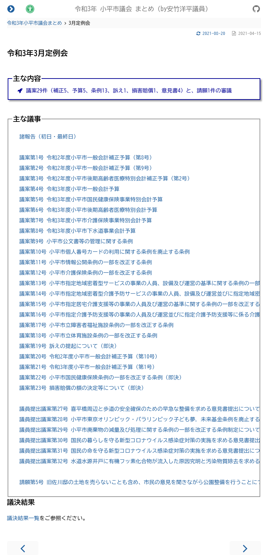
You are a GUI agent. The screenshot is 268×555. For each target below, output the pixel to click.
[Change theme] (30, 8)
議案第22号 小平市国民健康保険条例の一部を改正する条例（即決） (101, 377)
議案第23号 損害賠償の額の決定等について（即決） (82, 388)
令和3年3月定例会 (37, 53)
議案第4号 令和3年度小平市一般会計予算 (69, 189)
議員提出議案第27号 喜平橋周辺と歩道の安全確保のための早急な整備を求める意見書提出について (139, 409)
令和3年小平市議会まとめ (34, 23)
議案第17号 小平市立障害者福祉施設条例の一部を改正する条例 (96, 325)
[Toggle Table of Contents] (11, 8)
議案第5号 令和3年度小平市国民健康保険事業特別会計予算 (91, 199)
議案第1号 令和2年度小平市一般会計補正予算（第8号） (87, 157)
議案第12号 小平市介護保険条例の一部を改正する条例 (85, 272)
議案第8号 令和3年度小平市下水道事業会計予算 (77, 231)
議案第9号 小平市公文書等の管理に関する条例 (76, 241)
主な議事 (27, 119)
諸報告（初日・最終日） (49, 136)
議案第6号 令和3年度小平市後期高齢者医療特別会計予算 (88, 210)
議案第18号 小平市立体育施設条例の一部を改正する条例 (88, 335)
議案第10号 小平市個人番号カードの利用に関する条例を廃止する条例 (104, 251)
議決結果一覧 (23, 518)
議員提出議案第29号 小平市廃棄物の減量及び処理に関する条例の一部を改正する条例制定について (139, 429)
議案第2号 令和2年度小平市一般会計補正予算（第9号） (87, 168)
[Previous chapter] (22, 548)
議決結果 (21, 502)
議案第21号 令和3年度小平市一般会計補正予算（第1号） (88, 367)
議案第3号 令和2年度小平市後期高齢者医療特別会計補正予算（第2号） (105, 178)
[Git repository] (256, 10)
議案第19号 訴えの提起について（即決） (69, 346)
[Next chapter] (245, 548)
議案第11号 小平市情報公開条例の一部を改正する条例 (85, 262)
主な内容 (27, 78)
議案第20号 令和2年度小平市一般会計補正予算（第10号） (89, 356)
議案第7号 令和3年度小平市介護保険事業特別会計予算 (85, 220)
